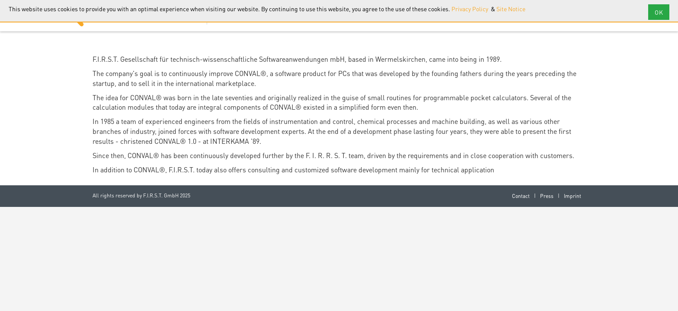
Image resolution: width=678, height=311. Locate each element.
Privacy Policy (470, 9)
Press (546, 196)
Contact (521, 196)
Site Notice (510, 9)
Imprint (572, 196)
